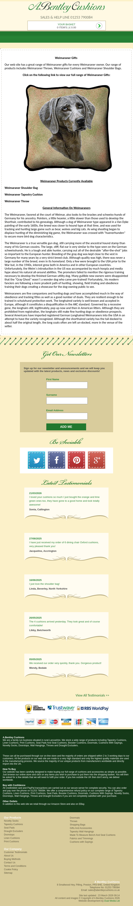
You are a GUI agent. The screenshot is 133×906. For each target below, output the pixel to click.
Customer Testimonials (15, 852)
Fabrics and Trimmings (81, 838)
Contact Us (9, 862)
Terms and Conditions (15, 866)
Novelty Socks (11, 821)
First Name (52, 379)
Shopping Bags (77, 824)
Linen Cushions (12, 838)
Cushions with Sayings (81, 842)
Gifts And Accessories (81, 828)
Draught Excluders (13, 831)
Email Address (55, 410)
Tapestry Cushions (13, 824)
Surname (51, 394)
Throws (73, 821)
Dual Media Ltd (112, 900)
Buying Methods (12, 859)
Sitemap (8, 873)
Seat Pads (9, 827)
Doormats (75, 817)
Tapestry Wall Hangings (82, 831)
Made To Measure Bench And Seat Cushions (93, 835)
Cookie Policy (11, 869)
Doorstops (9, 834)
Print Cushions (11, 841)
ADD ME (66, 426)
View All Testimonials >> (92, 695)
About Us (8, 855)
